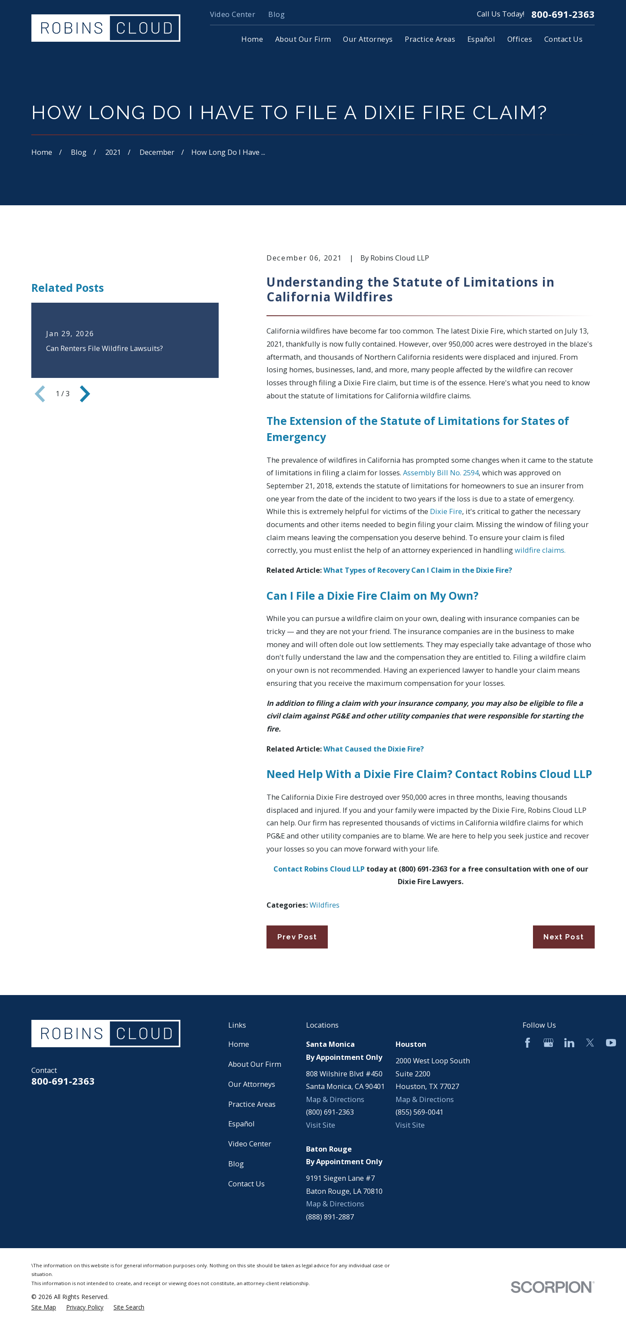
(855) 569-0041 (419, 1112)
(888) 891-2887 (330, 1217)
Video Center (233, 14)
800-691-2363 (563, 14)
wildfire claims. (540, 550)
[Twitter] (590, 1043)
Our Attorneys (251, 1084)
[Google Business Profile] (548, 1043)
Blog (276, 14)
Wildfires (325, 905)
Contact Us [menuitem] (563, 39)
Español (241, 1124)
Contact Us (246, 1184)
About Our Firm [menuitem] (303, 39)
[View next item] (85, 491)
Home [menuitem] (252, 39)
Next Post (563, 937)
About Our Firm (254, 1064)
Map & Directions (335, 1099)
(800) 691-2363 (330, 1112)
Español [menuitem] (481, 39)
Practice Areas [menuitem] (430, 39)
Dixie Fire (446, 511)
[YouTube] (611, 1043)
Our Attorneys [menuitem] (368, 39)
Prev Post (297, 937)
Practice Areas (252, 1104)
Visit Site (320, 1125)
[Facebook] (528, 1043)
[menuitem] (43, 1307)
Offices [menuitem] (519, 39)
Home (238, 1044)
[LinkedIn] (569, 1043)
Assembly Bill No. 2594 (441, 473)
